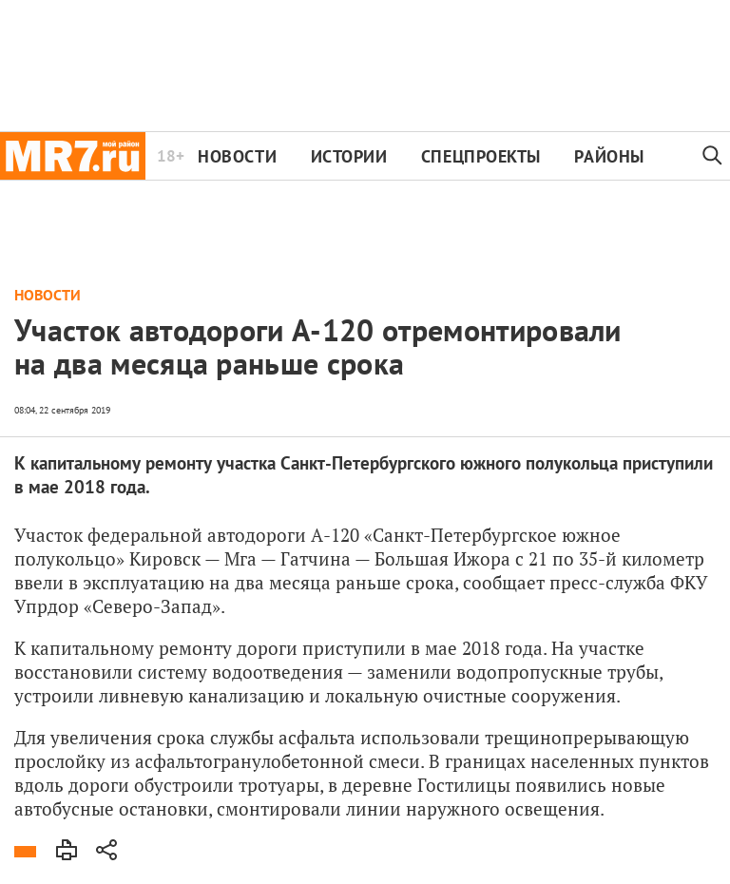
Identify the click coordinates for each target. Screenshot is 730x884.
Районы (609, 156)
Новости (237, 156)
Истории (349, 156)
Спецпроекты (481, 156)
